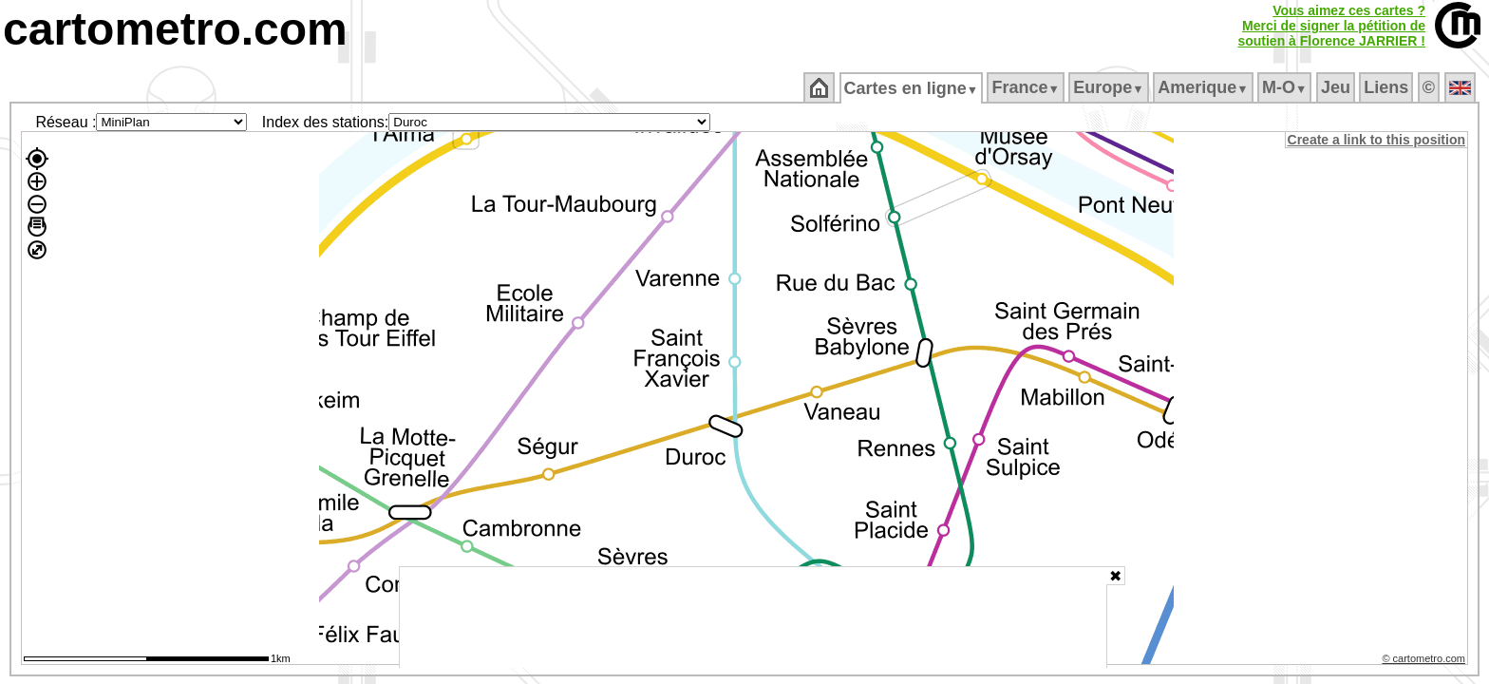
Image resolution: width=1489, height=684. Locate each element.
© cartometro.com (1425, 661)
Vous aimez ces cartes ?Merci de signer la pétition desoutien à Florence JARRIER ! (1331, 25)
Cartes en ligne (912, 88)
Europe (1110, 87)
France (1027, 87)
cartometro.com (175, 29)
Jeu (1336, 87)
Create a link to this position (1377, 139)
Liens (1388, 87)
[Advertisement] (753, 617)
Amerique (1204, 87)
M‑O (1286, 87)
